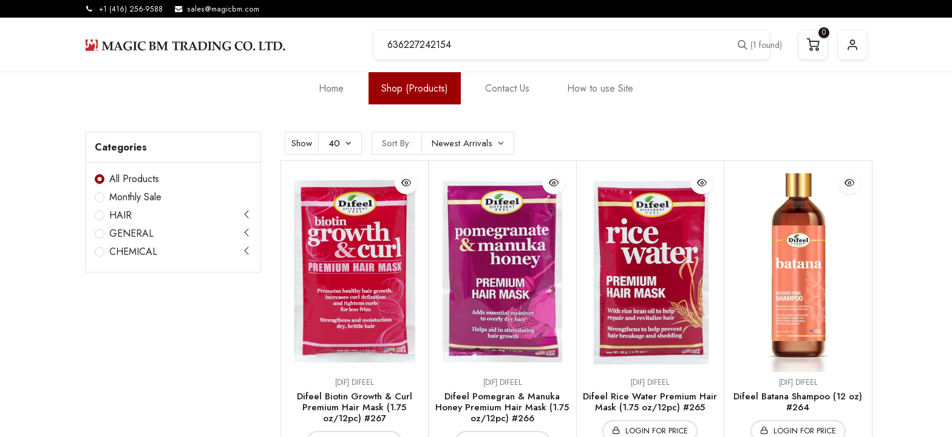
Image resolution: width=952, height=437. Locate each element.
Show (301, 143)
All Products (134, 179)
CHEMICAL (133, 252)
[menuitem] (331, 88)
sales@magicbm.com (223, 9)
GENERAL (131, 233)
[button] (467, 143)
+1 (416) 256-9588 (131, 9)
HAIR (120, 215)
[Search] (753, 45)
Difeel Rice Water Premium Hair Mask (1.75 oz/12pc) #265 (650, 402)
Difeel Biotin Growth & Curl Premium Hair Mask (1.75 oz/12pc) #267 (354, 407)
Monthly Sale (135, 197)
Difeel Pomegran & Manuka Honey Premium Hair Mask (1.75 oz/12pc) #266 (502, 407)
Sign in (852, 45)
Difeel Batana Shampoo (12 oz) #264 (797, 402)
